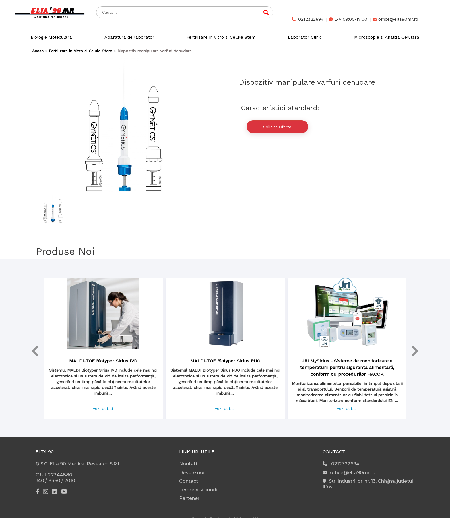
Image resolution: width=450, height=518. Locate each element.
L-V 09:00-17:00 (348, 19)
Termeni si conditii (200, 489)
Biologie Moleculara (51, 37)
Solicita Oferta (277, 127)
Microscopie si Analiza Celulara (386, 37)
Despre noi (191, 472)
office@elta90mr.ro (395, 19)
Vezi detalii (103, 408)
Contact (188, 481)
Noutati (188, 464)
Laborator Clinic (305, 37)
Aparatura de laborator (129, 37)
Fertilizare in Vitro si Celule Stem (221, 37)
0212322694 (307, 19)
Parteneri (190, 498)
